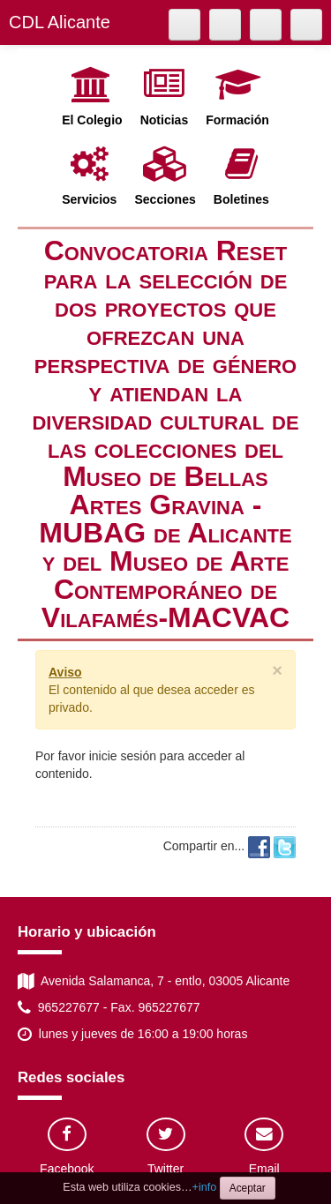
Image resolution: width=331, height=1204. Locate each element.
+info (204, 1187)
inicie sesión (122, 756)
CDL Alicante (59, 22)
